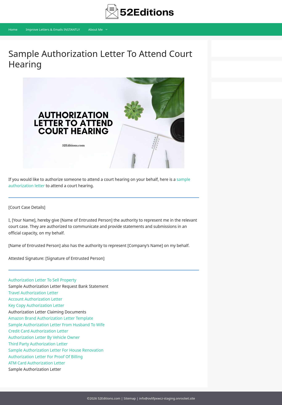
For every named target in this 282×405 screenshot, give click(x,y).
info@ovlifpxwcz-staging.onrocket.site (167, 398)
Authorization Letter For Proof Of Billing (45, 356)
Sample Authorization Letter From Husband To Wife (56, 324)
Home (12, 29)
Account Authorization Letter (35, 299)
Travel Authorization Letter (33, 293)
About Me (100, 29)
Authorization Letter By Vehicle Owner (44, 337)
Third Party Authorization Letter (38, 344)
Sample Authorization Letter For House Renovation (55, 350)
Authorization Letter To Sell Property (42, 280)
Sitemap (130, 398)
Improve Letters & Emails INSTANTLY (53, 29)
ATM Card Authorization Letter (36, 363)
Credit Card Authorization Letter (38, 331)
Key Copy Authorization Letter (36, 305)
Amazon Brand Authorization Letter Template (50, 318)
